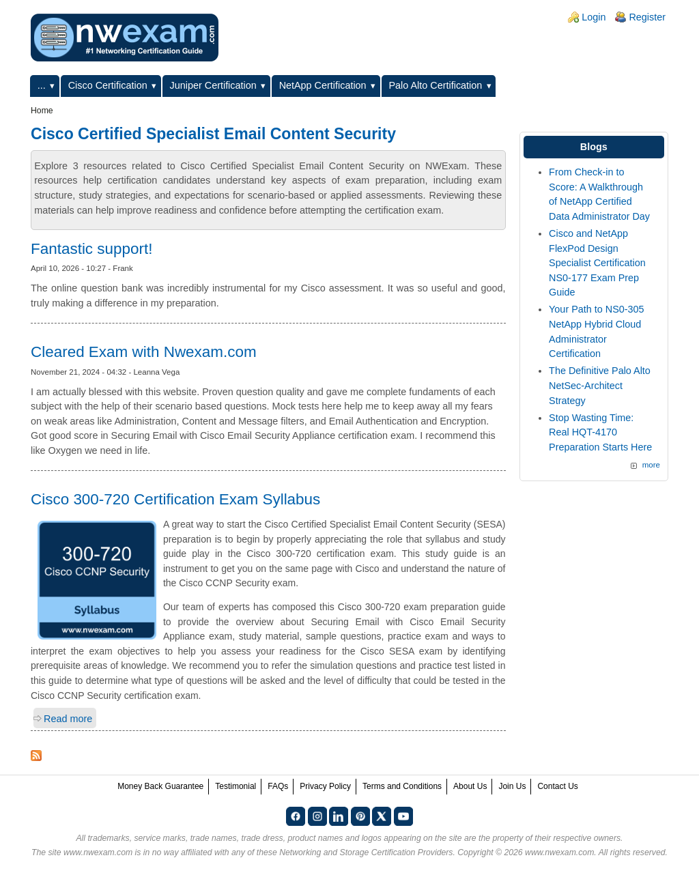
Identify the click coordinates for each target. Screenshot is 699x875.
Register (647, 17)
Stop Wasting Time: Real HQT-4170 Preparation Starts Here (600, 432)
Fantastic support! (91, 248)
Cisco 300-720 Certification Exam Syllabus (175, 499)
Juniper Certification (213, 85)
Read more (68, 718)
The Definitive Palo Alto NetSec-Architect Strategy (600, 385)
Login (593, 17)
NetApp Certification (323, 85)
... (42, 85)
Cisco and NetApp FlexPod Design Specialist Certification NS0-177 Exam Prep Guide (597, 263)
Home (42, 110)
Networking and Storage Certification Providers (366, 852)
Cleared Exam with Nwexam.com (144, 351)
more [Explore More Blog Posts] (651, 465)
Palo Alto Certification (436, 85)
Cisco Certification (107, 85)
